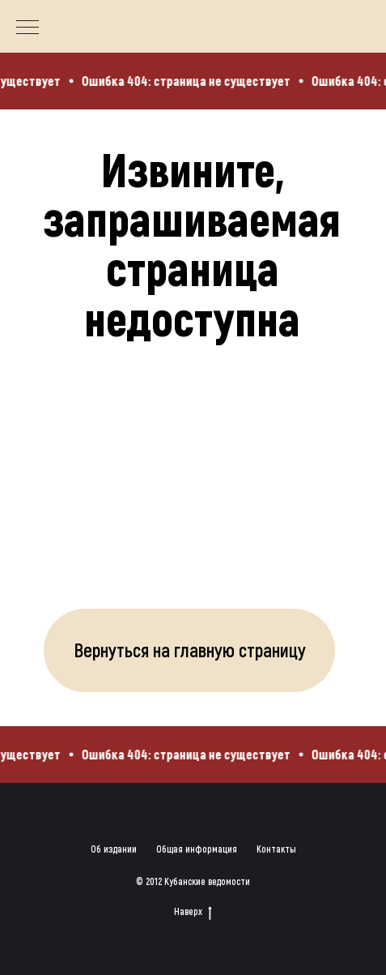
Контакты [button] (276, 848)
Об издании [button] (114, 848)
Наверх (193, 911)
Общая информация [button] (196, 848)
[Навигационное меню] (27, 28)
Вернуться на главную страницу (190, 649)
